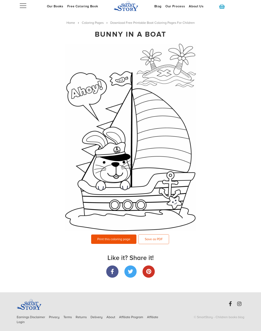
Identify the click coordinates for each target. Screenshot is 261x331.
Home (70, 23)
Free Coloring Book (82, 6)
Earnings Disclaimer (31, 317)
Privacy (54, 317)
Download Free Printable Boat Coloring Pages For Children (152, 23)
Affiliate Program (131, 317)
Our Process (175, 6)
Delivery (97, 317)
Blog (158, 6)
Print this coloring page (113, 239)
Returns (81, 317)
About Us (196, 6)
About (110, 317)
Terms (68, 317)
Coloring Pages (93, 23)
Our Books (55, 6)
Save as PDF (154, 239)
